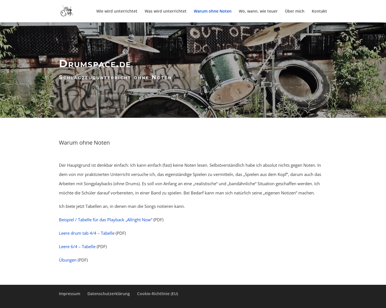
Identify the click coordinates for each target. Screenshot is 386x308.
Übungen (68, 260)
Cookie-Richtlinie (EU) (157, 293)
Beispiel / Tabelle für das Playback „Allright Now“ (105, 219)
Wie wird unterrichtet (116, 11)
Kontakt (319, 11)
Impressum (69, 293)
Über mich (294, 11)
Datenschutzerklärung (108, 293)
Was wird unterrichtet (166, 11)
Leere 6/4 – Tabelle (77, 246)
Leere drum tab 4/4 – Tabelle (87, 233)
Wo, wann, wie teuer (258, 11)
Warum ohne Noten (213, 11)
